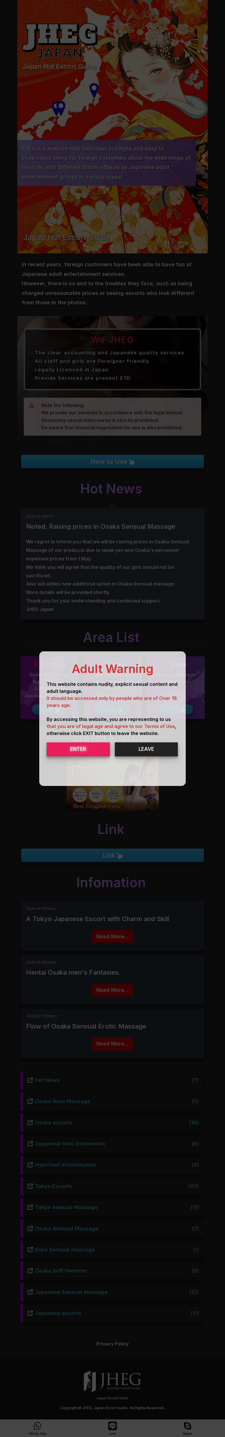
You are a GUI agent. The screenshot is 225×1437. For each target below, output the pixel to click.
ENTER (78, 749)
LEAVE (146, 749)
